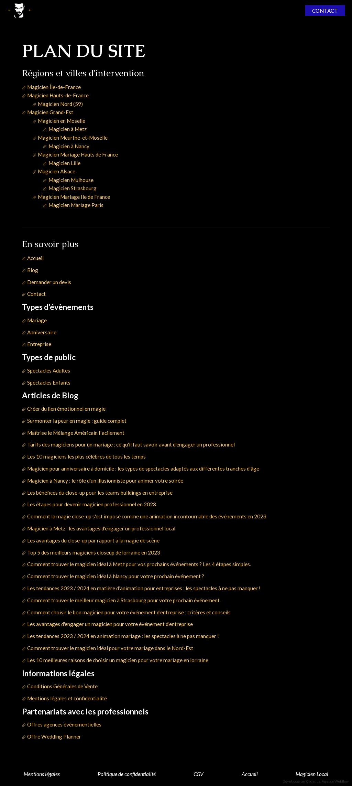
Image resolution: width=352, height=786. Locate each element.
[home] (19, 10)
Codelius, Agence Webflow (327, 781)
